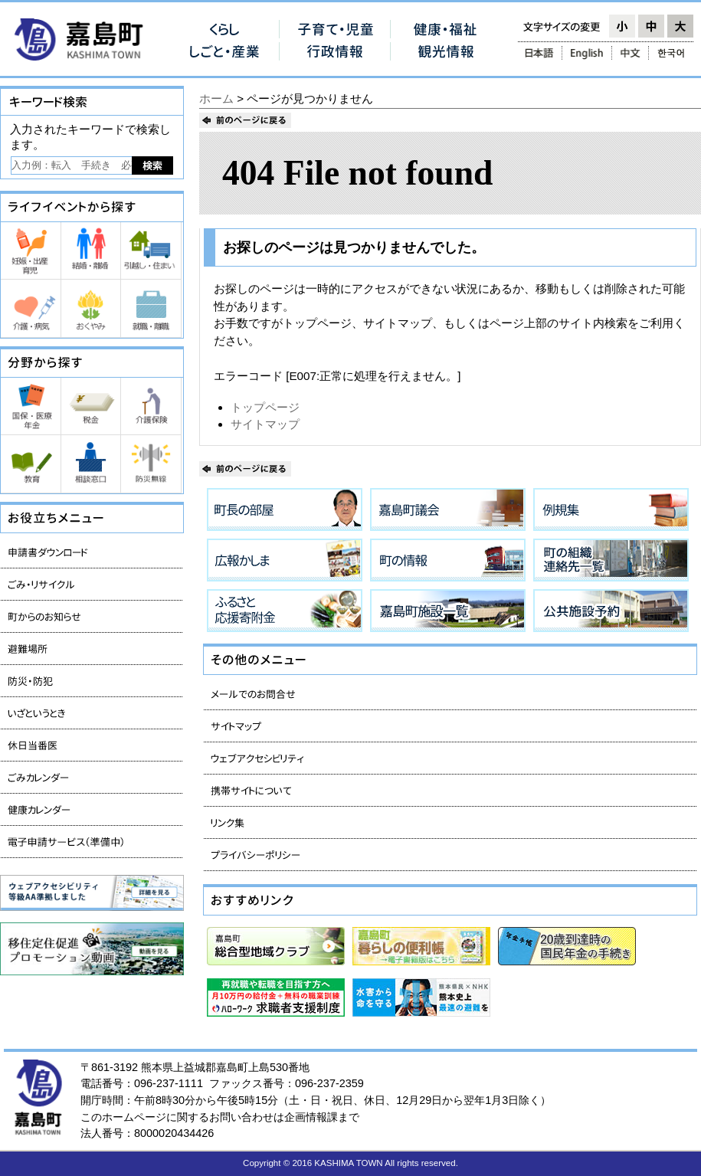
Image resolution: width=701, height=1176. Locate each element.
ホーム (216, 98)
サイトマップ (265, 424)
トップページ (265, 407)
